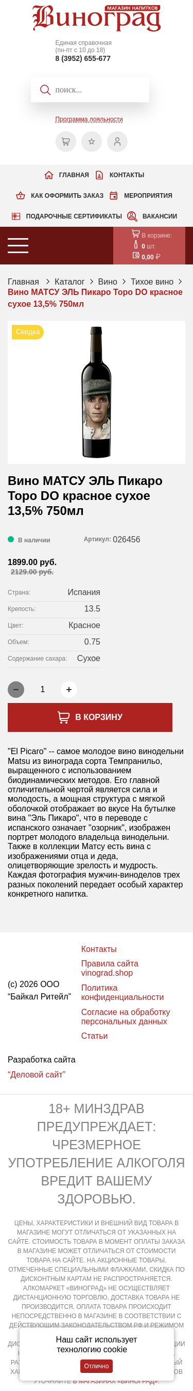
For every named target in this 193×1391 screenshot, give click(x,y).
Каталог (69, 281)
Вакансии (160, 216)
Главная (74, 175)
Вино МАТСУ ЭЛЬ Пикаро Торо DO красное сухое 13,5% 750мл (95, 298)
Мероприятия (148, 195)
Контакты (127, 175)
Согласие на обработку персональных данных (125, 1017)
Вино (107, 281)
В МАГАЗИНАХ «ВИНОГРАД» (115, 1381)
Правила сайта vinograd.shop (109, 968)
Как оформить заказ (67, 195)
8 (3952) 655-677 (83, 58)
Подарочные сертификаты (74, 216)
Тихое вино (152, 281)
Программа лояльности (89, 119)
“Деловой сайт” (36, 1074)
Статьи (94, 1035)
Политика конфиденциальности (122, 992)
